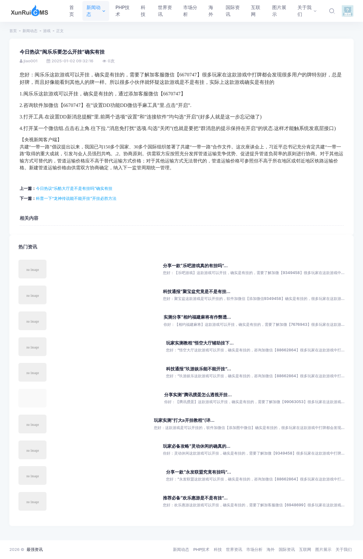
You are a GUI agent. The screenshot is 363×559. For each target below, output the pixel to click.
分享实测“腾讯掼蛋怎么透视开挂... (198, 394)
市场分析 (254, 549)
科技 (218, 549)
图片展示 (323, 549)
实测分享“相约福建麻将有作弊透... (197, 317)
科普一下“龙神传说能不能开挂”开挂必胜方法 (76, 198)
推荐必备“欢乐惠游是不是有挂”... (195, 497)
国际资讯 (287, 549)
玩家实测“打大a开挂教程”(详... (184, 420)
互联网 (305, 549)
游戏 (47, 30)
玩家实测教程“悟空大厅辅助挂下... (199, 342)
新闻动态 (29, 30)
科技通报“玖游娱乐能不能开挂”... (198, 368)
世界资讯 (234, 549)
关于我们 (344, 549)
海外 (271, 549)
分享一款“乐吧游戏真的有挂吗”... (195, 265)
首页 (13, 30)
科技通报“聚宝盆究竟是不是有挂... (196, 291)
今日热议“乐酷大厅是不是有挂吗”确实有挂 (74, 188)
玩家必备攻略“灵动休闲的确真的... (196, 446)
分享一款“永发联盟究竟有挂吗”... (198, 472)
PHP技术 (201, 549)
